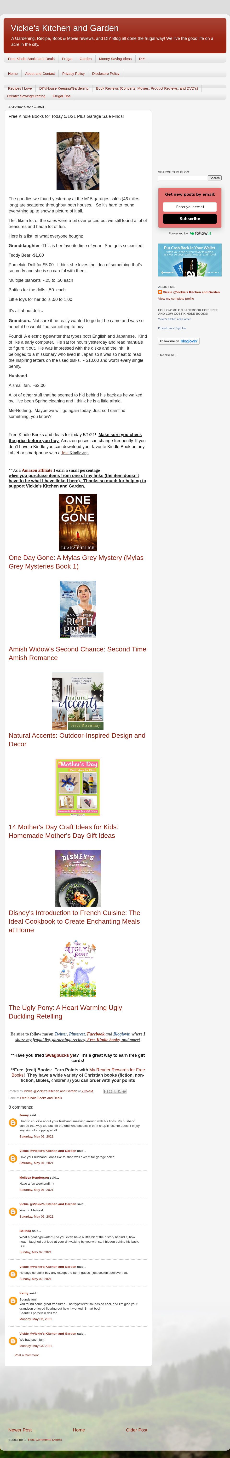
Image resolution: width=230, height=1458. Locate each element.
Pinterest (77, 1034)
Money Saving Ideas (115, 59)
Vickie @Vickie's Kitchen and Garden (47, 1151)
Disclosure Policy (105, 73)
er (65, 1034)
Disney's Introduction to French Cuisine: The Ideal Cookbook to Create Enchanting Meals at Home (74, 921)
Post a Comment (27, 1355)
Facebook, (96, 1034)
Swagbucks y (58, 1055)
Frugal (67, 59)
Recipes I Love (20, 88)
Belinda (25, 1231)
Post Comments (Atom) (45, 1440)
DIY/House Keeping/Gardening (64, 88)
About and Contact (40, 73)
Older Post (136, 1429)
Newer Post (20, 1429)
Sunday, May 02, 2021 (35, 1252)
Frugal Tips (61, 96)
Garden (86, 59)
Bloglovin (122, 1034)
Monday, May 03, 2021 (35, 1319)
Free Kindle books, (104, 1039)
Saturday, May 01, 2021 (36, 1136)
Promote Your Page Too (172, 328)
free (65, 452)
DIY (142, 59)
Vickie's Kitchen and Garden (65, 28)
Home (13, 73)
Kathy (24, 1293)
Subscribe (190, 219)
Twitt (59, 1034)
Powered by (190, 233)
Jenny (24, 1115)
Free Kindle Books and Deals (31, 59)
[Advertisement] (78, 1396)
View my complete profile (176, 298)
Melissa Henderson (34, 1177)
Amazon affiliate (37, 470)
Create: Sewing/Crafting (26, 96)
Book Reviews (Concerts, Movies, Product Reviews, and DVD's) (147, 88)
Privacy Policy (73, 73)
